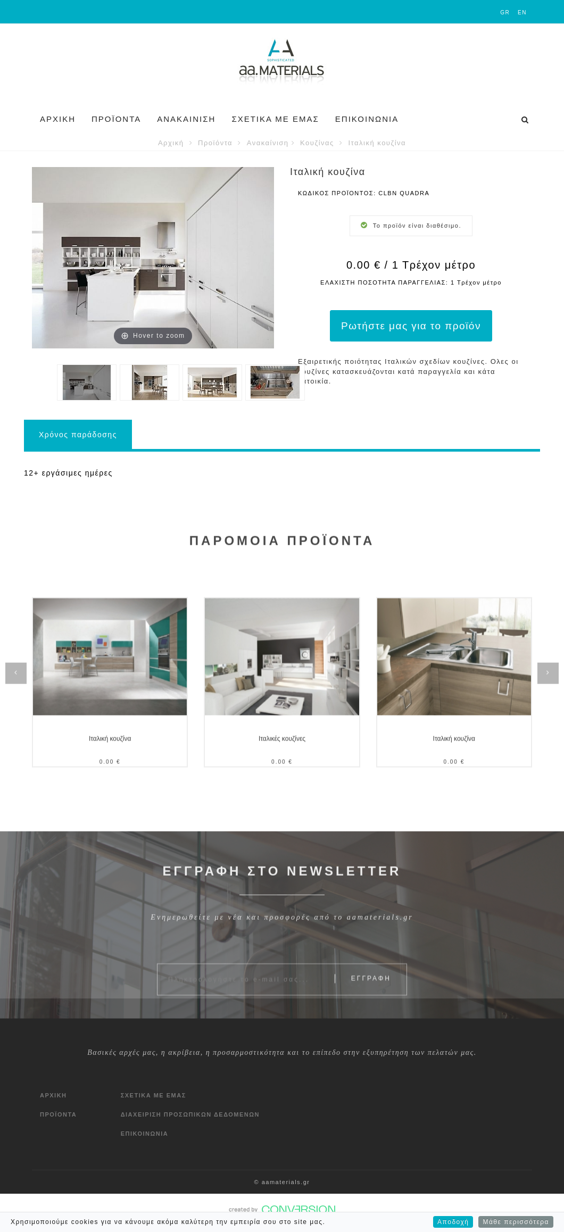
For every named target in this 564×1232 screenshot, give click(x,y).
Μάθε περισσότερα (516, 1224)
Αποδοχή (453, 1224)
